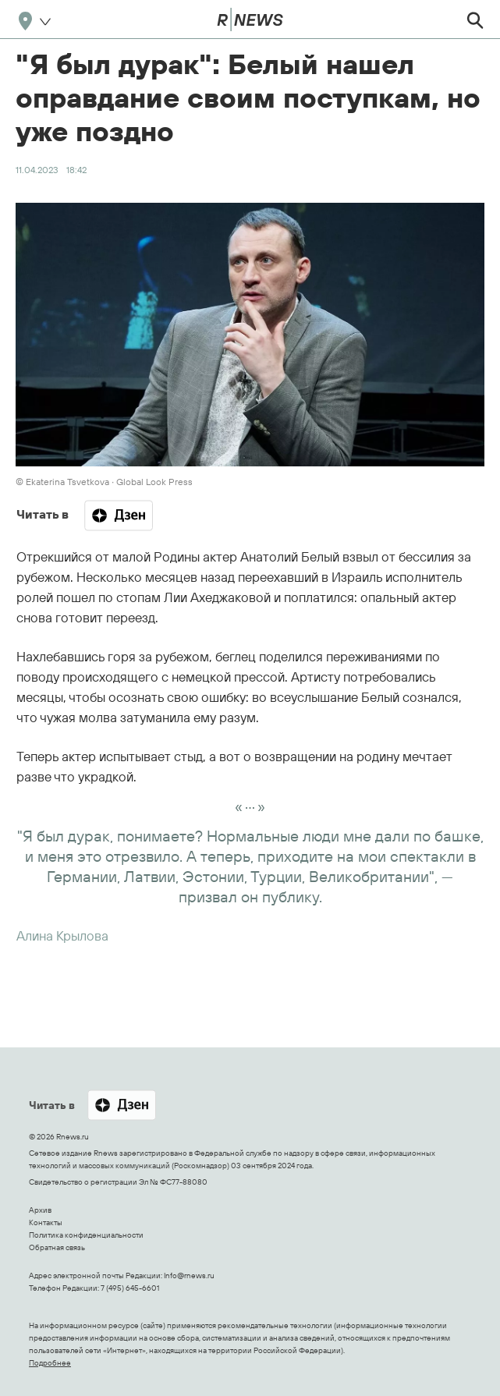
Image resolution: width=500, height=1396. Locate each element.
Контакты (45, 1222)
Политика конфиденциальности (86, 1235)
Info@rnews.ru (189, 1275)
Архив (40, 1210)
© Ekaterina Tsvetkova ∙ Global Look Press (104, 481)
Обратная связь (57, 1247)
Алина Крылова (62, 935)
